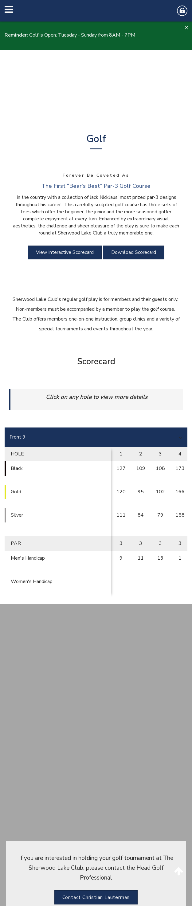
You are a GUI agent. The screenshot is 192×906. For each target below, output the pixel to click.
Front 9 (17, 437)
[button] (186, 28)
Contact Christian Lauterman (96, 897)
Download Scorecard (133, 252)
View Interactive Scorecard (65, 252)
